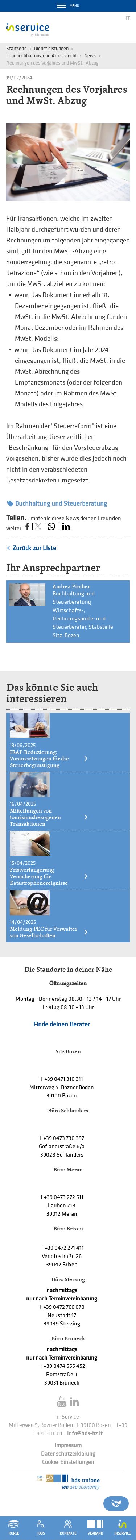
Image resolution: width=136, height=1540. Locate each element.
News (90, 56)
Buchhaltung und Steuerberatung (57, 503)
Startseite (16, 48)
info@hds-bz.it (85, 1433)
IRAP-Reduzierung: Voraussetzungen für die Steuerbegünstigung (49, 758)
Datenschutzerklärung (68, 1453)
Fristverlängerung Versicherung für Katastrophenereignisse (49, 876)
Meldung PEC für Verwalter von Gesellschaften (49, 932)
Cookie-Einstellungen (68, 1462)
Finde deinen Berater (61, 1024)
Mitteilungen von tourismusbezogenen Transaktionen (49, 817)
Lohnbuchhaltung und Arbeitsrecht (41, 56)
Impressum (68, 1445)
